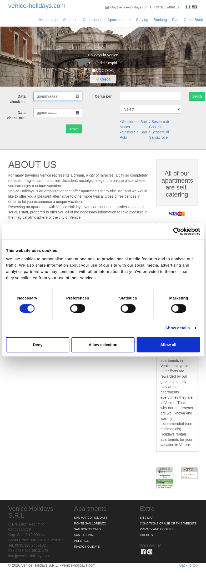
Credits (146, 535)
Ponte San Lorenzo (90, 523)
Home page (48, 20)
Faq (175, 20)
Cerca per (103, 96)
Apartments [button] (119, 20)
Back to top (188, 565)
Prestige (81, 540)
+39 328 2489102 (164, 7)
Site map (147, 517)
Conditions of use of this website (168, 523)
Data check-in (18, 99)
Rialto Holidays (87, 546)
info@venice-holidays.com (126, 7)
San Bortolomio (87, 529)
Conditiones (92, 20)
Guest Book (193, 20)
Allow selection (103, 344)
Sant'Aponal (84, 535)
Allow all (168, 344)
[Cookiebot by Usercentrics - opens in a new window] (177, 231)
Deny (38, 344)
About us (70, 20)
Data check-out (16, 115)
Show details (177, 328)
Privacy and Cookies (157, 529)
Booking (160, 20)
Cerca (103, 79)
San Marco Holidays (91, 517)
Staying (142, 20)
